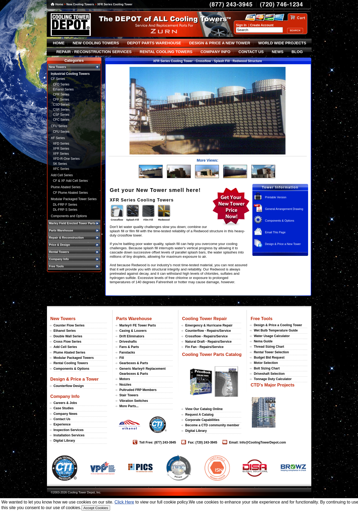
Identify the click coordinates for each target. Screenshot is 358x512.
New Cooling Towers (80, 4)
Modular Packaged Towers (74, 358)
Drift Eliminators (131, 336)
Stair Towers (129, 395)
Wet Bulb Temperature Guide (276, 330)
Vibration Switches (133, 401)
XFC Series (61, 169)
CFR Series (61, 94)
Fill (121, 358)
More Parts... (129, 406)
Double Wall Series (68, 336)
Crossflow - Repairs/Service (206, 336)
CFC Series (61, 120)
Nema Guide (263, 341)
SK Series (60, 164)
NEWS (277, 52)
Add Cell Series (62, 175)
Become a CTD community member (212, 425)
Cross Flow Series (67, 341)
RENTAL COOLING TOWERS (166, 52)
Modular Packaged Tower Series (74, 199)
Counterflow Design (69, 386)
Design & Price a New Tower (283, 244)
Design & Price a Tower (74, 379)
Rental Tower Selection (271, 352)
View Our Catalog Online (204, 409)
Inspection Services (69, 430)
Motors (124, 379)
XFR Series (61, 148)
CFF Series (61, 99)
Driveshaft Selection (269, 374)
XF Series (58, 138)
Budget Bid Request (269, 357)
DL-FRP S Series (65, 210)
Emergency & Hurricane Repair (208, 325)
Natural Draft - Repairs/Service (208, 341)
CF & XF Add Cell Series (70, 181)
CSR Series (61, 109)
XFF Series (61, 154)
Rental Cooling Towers (71, 363)
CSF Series (61, 115)
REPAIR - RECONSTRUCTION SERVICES (94, 52)
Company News (65, 414)
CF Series (58, 79)
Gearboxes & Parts (133, 363)
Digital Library (64, 440)
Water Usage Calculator (272, 336)
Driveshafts (128, 341)
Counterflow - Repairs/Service (208, 331)
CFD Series (61, 84)
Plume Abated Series (66, 187)
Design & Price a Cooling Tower (278, 325)
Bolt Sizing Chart (266, 368)
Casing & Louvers (133, 331)
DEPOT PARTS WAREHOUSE (154, 43)
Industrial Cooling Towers (70, 74)
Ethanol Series (63, 89)
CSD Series (61, 104)
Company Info (65, 396)
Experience (62, 424)
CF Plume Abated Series (70, 193)
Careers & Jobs (65, 403)
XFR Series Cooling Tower (114, 4)
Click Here (124, 502)
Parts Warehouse (134, 318)
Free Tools (261, 318)
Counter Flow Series (69, 325)
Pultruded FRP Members (138, 390)
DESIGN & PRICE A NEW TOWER (219, 43)
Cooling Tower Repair (204, 318)
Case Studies (64, 408)
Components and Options (69, 216)
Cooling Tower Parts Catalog (211, 354)
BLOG (297, 52)
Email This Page (275, 232)
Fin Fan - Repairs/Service (204, 347)
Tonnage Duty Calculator (272, 379)
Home (59, 4)
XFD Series (61, 143)
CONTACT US (251, 52)
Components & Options (279, 220)
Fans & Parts (129, 347)
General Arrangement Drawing (284, 208)
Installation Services (69, 435)
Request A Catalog (199, 414)
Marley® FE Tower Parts (137, 325)
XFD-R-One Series (66, 159)
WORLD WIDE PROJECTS (282, 43)
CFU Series (59, 126)
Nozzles (125, 384)
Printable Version (275, 197)
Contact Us (62, 419)
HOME (58, 43)
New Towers (63, 318)
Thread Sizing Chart (269, 346)
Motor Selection (266, 363)
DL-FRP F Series (65, 204)
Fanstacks (127, 352)
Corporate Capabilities (202, 420)
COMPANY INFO (215, 52)
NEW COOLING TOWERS (96, 43)
